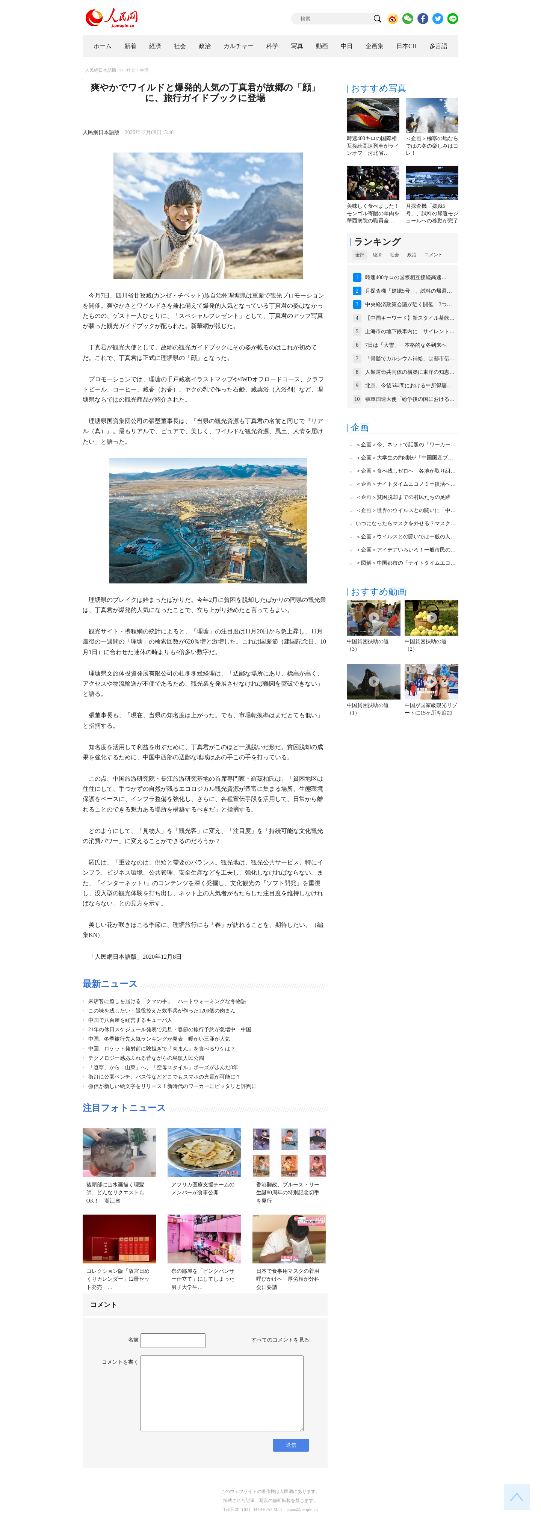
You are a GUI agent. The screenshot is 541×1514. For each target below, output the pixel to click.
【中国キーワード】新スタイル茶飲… (410, 318)
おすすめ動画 (379, 592)
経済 (155, 46)
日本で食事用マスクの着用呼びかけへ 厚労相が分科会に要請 (287, 1279)
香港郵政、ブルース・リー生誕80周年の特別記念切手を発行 (287, 1193)
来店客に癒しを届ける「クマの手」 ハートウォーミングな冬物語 (167, 1001)
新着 (130, 46)
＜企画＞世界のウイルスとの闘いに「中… (406, 510)
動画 (322, 46)
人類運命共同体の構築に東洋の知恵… (410, 372)
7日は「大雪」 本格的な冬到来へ (406, 345)
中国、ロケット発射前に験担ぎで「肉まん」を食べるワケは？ (162, 1049)
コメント (434, 254)
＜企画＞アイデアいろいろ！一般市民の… (406, 550)
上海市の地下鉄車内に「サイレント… (410, 331)
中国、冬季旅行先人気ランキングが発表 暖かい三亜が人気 (159, 1039)
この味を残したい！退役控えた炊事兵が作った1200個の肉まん (162, 1011)
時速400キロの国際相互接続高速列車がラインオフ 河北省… (373, 146)
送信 (291, 1445)
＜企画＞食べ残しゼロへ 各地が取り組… (406, 471)
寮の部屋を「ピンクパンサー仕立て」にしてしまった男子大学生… (202, 1279)
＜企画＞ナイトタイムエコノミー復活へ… (406, 484)
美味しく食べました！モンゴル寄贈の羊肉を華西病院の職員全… (373, 213)
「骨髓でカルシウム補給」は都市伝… (410, 358)
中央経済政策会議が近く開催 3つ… (408, 304)
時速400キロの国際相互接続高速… (406, 277)
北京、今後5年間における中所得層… (408, 385)
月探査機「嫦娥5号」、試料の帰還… (408, 291)
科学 (272, 46)
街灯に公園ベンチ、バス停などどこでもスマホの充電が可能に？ (164, 1077)
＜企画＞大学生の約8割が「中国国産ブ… (404, 458)
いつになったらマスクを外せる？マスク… (406, 523)
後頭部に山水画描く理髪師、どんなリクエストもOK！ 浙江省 (115, 1193)
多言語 (438, 46)
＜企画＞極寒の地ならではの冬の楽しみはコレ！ (432, 146)
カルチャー (239, 46)
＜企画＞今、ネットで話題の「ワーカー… (406, 444)
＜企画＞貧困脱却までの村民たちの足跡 (403, 497)
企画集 (375, 46)
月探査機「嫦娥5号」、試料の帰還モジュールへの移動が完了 (432, 213)
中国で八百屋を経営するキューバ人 (130, 1020)
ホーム (103, 46)
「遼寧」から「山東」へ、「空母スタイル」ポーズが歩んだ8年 (163, 1067)
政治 (205, 46)
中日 (347, 46)
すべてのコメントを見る (280, 1340)
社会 (180, 46)
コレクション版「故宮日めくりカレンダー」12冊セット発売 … (118, 1279)
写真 (297, 46)
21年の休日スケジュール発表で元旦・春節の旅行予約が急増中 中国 (169, 1029)
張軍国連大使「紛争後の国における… (410, 399)
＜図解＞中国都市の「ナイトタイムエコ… (406, 563)
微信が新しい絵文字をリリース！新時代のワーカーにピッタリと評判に (172, 1086)
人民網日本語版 (100, 70)
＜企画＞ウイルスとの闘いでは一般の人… (406, 536)
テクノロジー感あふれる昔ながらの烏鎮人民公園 (146, 1058)
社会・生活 (137, 70)
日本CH (406, 46)
